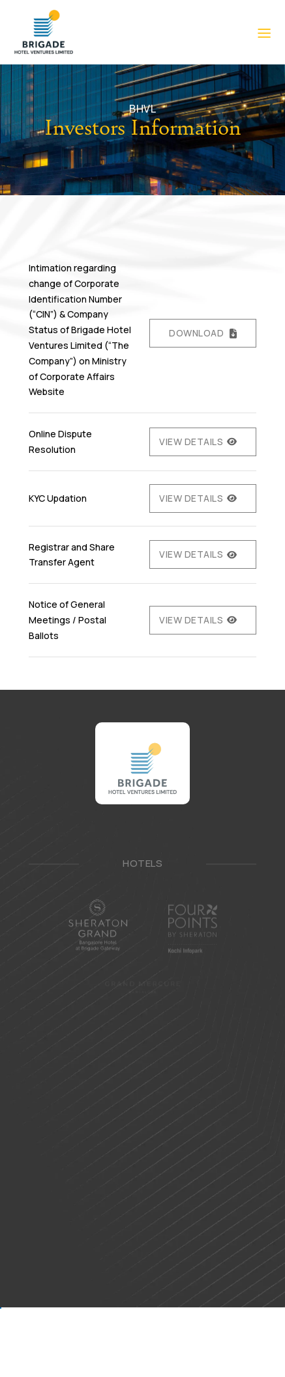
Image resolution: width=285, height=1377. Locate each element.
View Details (191, 441)
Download (196, 333)
